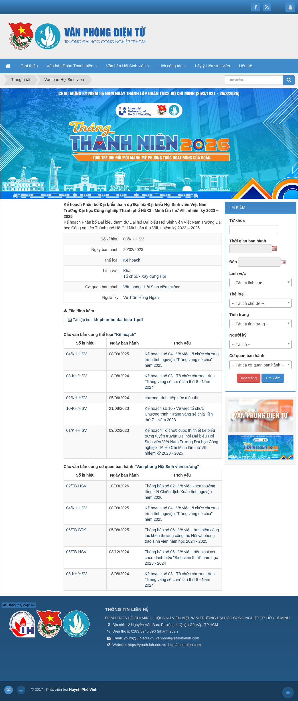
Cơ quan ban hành (246, 355)
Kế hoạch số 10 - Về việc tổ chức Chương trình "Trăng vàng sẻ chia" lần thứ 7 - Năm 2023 (179, 414)
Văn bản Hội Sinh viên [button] (128, 68)
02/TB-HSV (76, 486)
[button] (70, 319)
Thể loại (236, 294)
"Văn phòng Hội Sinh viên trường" (166, 466)
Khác (127, 270)
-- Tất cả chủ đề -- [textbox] (248, 303)
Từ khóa (237, 220)
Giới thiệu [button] (29, 66)
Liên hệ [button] (245, 66)
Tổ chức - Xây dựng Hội (144, 276)
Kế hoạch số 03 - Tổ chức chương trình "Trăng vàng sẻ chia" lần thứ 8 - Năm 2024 (180, 382)
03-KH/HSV (76, 376)
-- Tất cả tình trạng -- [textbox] (250, 324)
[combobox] (260, 282)
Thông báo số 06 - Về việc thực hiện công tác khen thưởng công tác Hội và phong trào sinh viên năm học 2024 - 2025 (182, 536)
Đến (233, 262)
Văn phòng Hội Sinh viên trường (151, 287)
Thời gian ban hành (247, 241)
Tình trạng (239, 314)
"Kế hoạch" (125, 334)
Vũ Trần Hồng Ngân (141, 297)
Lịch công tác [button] (172, 68)
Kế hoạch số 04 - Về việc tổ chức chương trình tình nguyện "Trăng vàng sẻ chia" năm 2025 (181, 360)
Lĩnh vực (237, 273)
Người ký (237, 335)
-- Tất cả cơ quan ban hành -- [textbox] (258, 365)
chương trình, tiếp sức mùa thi (171, 398)
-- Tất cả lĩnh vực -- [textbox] (249, 283)
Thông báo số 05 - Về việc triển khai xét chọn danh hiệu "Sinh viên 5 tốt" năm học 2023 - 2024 (181, 558)
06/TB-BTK (76, 530)
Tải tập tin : (108, 319)
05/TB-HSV (76, 552)
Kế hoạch (131, 260)
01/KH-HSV (76, 430)
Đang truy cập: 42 (19, 605)
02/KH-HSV (76, 398)
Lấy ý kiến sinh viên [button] (212, 66)
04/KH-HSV (76, 354)
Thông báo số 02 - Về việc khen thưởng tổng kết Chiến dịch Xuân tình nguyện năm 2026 (180, 492)
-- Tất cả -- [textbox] (241, 344)
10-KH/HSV (76, 408)
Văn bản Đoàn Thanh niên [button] (72, 68)
